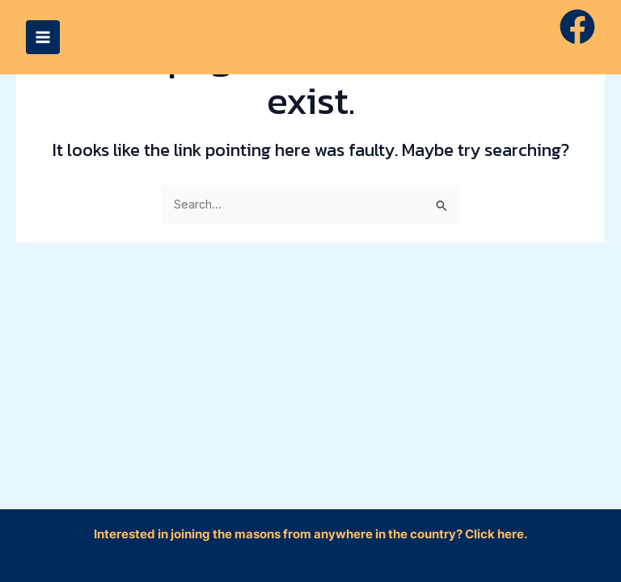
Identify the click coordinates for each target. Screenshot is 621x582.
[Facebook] (577, 26)
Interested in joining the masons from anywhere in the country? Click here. (310, 534)
